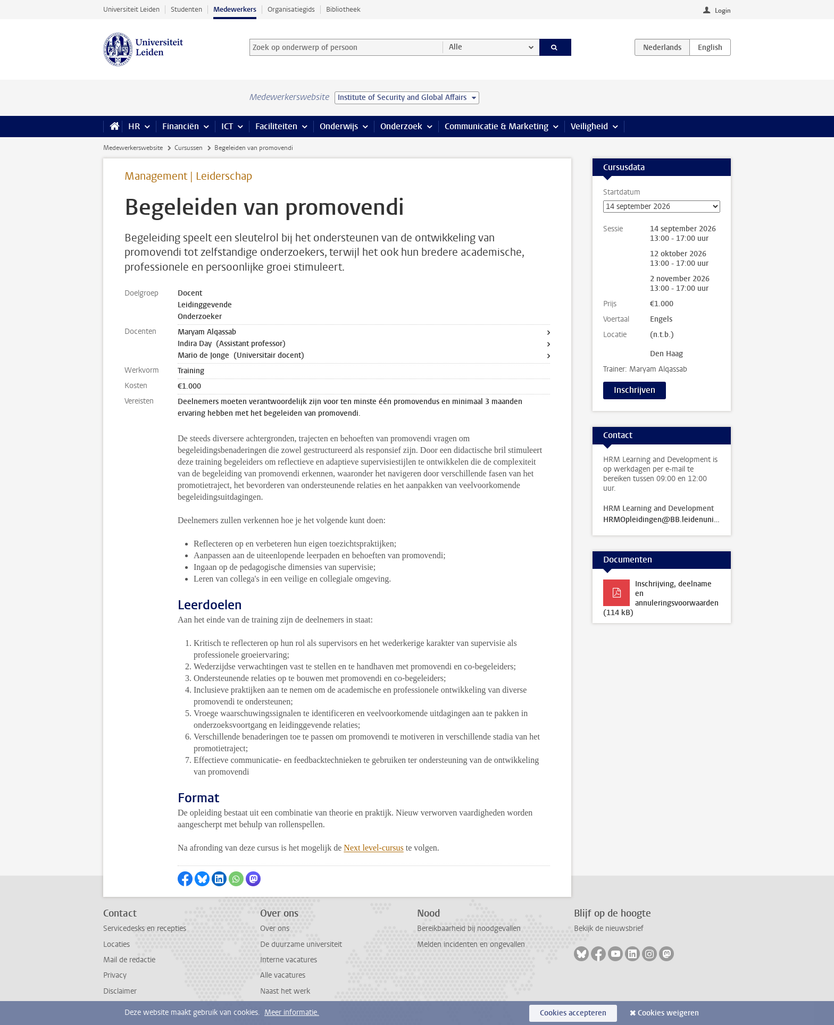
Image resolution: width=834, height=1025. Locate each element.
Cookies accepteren (573, 1013)
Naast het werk (285, 991)
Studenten (186, 9)
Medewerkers (234, 9)
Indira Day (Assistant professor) (232, 344)
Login (723, 10)
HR (134, 126)
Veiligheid (589, 126)
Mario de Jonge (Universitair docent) (241, 355)
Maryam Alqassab (207, 332)
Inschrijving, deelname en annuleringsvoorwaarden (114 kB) (661, 598)
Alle (455, 47)
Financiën (180, 126)
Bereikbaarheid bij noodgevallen (469, 928)
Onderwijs (339, 126)
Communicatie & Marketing (496, 126)
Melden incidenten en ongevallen (471, 944)
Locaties (116, 944)
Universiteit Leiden (131, 9)
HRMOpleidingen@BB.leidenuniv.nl (661, 520)
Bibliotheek (343, 9)
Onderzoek (401, 126)
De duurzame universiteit (301, 944)
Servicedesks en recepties (144, 928)
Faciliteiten (276, 126)
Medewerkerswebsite (133, 148)
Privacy (115, 975)
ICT (227, 126)
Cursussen (188, 148)
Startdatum (661, 200)
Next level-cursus (373, 847)
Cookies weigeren (668, 1013)
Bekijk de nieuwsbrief (609, 928)
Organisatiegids (291, 9)
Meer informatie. (291, 1012)
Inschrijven (634, 390)
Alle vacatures (282, 975)
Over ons (274, 928)
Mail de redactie (129, 960)
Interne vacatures (288, 960)
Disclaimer (120, 991)
